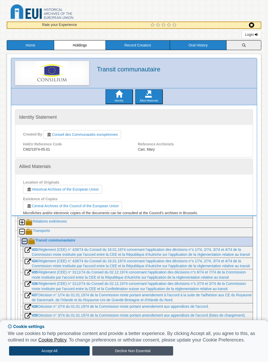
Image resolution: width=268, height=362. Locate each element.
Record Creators (137, 45)
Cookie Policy (52, 340)
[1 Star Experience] (153, 25)
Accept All (49, 351)
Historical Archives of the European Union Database (56, 13)
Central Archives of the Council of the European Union (72, 206)
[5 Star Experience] (175, 25)
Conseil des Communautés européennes (82, 134)
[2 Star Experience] (158, 25)
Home (30, 45)
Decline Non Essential (133, 351)
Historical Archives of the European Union (62, 189)
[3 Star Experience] (164, 25)
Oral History (198, 45)
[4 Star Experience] (169, 25)
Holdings (80, 45)
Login (251, 34)
